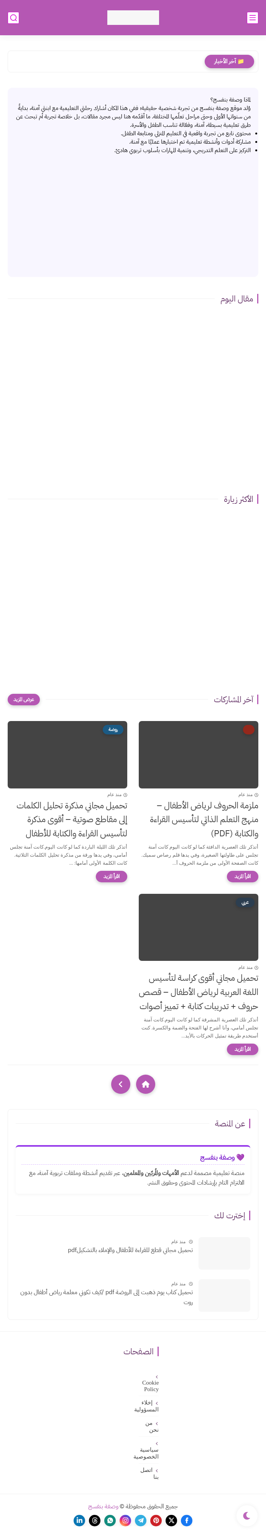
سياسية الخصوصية (149, 1453)
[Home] (145, 1084)
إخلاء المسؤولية (149, 1406)
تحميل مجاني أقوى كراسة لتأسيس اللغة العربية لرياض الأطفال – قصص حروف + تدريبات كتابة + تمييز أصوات (198, 992)
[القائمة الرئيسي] (252, 18)
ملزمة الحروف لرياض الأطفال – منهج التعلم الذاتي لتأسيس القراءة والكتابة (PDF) (204, 820)
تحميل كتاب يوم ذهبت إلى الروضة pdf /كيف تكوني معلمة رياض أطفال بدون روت (106, 1297)
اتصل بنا (149, 1473)
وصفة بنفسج (103, 1506)
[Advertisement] (133, 212)
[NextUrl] (120, 1084)
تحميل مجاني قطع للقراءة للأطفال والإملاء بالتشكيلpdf (130, 1250)
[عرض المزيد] (24, 699)
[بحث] (13, 18)
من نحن (152, 1426)
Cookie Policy (150, 1386)
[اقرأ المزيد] (242, 876)
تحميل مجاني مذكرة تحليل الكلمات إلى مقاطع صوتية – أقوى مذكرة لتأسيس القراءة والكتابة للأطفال (71, 820)
